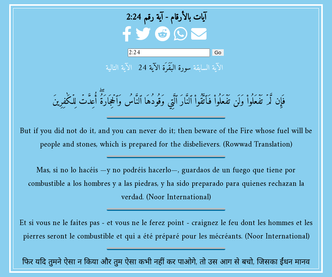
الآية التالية (119, 68)
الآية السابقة (208, 68)
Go (218, 52)
